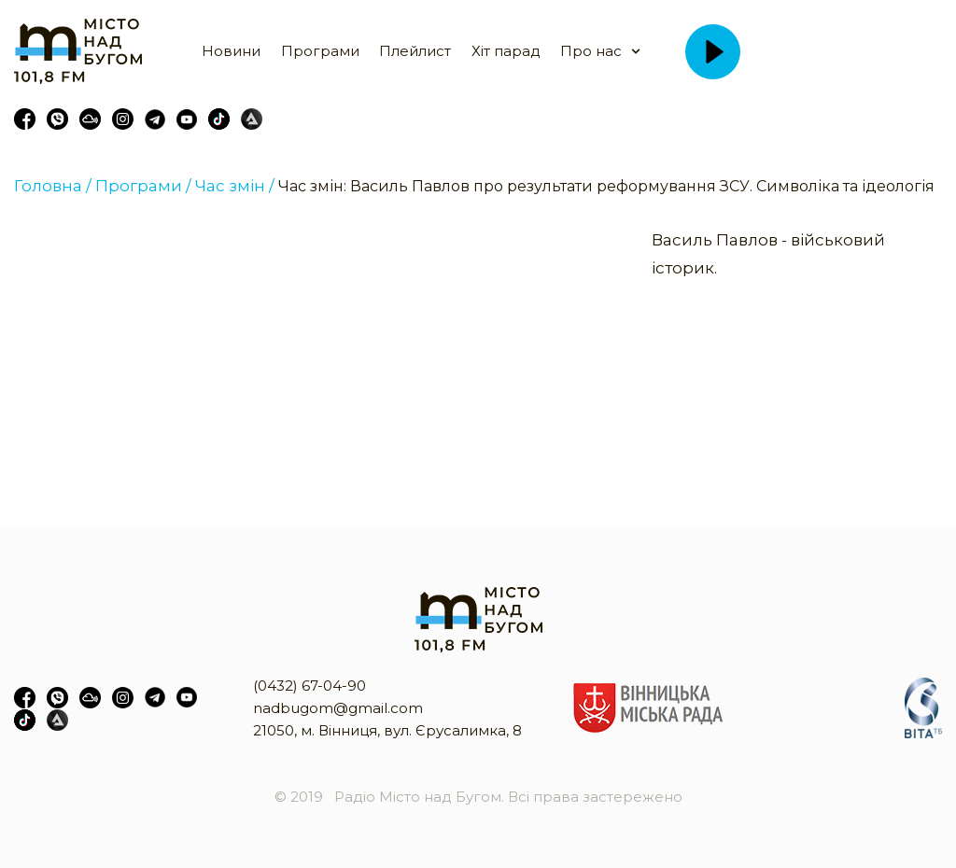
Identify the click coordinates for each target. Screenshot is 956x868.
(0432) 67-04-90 (309, 685)
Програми (320, 51)
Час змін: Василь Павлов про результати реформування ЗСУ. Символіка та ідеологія (606, 186)
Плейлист (415, 51)
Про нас (591, 51)
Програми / (143, 185)
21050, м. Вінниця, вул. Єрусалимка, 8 (387, 730)
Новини (231, 51)
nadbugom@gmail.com (338, 708)
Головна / (52, 185)
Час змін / (234, 185)
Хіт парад (506, 51)
